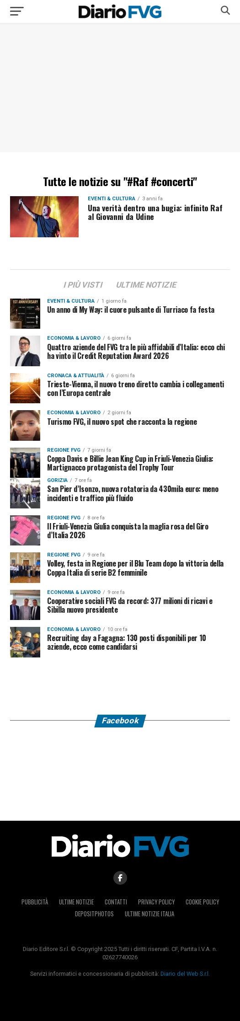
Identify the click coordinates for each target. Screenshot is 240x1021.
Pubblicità (34, 902)
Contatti (116, 902)
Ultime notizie (76, 902)
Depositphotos (94, 913)
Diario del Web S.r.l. (185, 973)
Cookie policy (202, 902)
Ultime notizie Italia (149, 913)
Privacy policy (156, 902)
